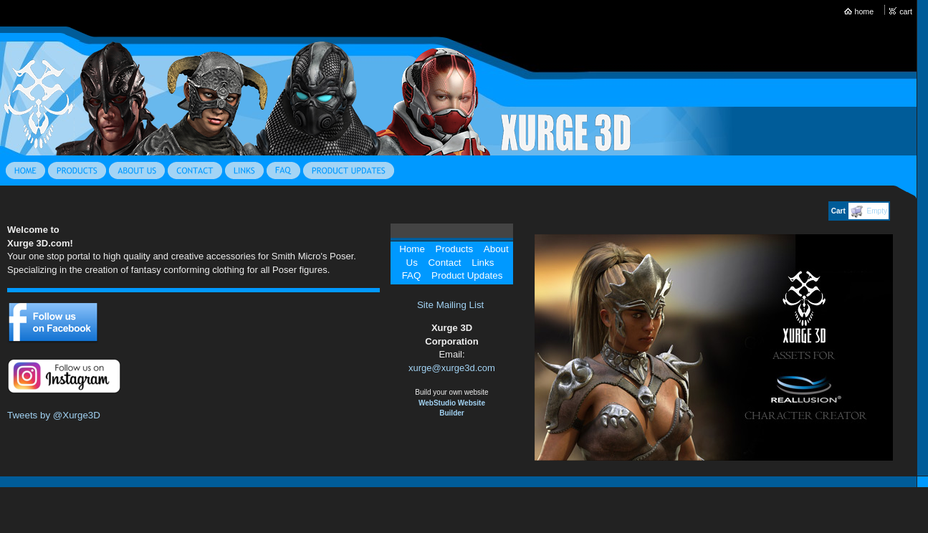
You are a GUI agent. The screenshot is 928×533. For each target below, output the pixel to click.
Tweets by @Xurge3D (53, 415)
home (864, 11)
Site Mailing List (450, 304)
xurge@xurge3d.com (451, 367)
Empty (877, 211)
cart (905, 11)
